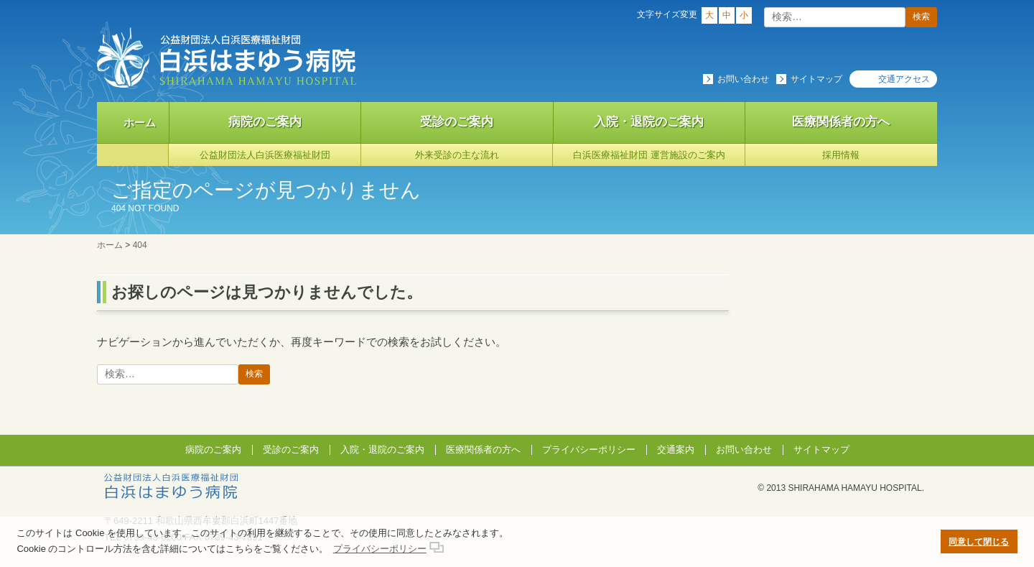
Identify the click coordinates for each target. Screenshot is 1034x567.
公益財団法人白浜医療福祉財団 (265, 154)
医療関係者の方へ (841, 122)
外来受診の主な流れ (457, 154)
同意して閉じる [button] (979, 541)
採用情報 (841, 154)
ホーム (140, 122)
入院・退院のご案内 (649, 122)
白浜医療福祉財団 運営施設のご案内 (649, 154)
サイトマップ (816, 79)
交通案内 (675, 449)
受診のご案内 (456, 122)
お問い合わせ (743, 79)
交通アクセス (904, 79)
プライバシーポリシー (588, 449)
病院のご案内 (265, 122)
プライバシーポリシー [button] (380, 548)
